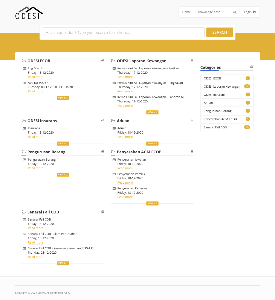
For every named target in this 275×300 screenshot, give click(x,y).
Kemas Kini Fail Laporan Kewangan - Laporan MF (151, 97)
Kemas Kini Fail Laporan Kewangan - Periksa (148, 68)
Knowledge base (211, 12)
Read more (35, 77)
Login (250, 12)
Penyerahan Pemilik (131, 174)
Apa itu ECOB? (38, 83)
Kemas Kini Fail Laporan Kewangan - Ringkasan (150, 83)
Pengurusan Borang (42, 159)
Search (219, 32)
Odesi (41, 293)
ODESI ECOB (227, 78)
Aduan (121, 128)
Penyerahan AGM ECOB (227, 119)
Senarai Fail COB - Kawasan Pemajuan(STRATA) (60, 248)
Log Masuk (35, 68)
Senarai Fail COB (39, 219)
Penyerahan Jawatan (131, 159)
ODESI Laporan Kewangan (227, 86)
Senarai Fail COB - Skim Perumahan (52, 234)
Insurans (34, 128)
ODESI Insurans (227, 95)
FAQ (234, 12)
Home (186, 12)
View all (63, 97)
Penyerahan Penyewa (132, 188)
